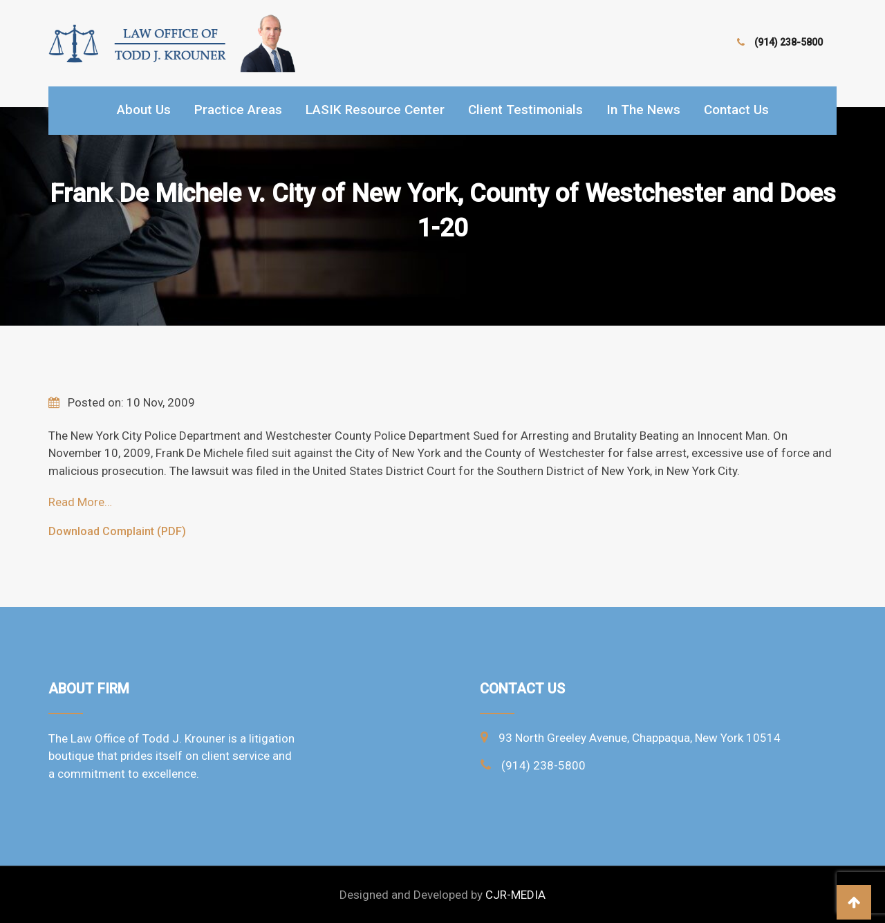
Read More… (80, 502)
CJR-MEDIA (515, 895)
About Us (144, 110)
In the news (643, 110)
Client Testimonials (525, 110)
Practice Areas (238, 110)
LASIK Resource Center (375, 110)
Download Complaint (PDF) (117, 531)
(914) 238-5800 (788, 42)
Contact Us (736, 110)
